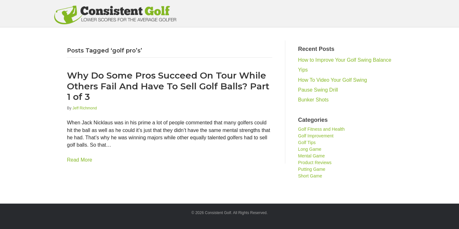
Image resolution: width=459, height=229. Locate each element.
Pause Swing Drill (318, 90)
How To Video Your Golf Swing (332, 80)
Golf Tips (307, 142)
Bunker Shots (313, 99)
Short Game (310, 175)
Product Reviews (315, 162)
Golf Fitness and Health (321, 129)
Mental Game (311, 155)
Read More (79, 160)
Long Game (309, 149)
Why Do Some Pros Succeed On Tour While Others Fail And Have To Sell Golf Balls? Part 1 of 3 (168, 86)
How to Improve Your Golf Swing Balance (344, 60)
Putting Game (311, 169)
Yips (303, 70)
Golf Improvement (315, 135)
